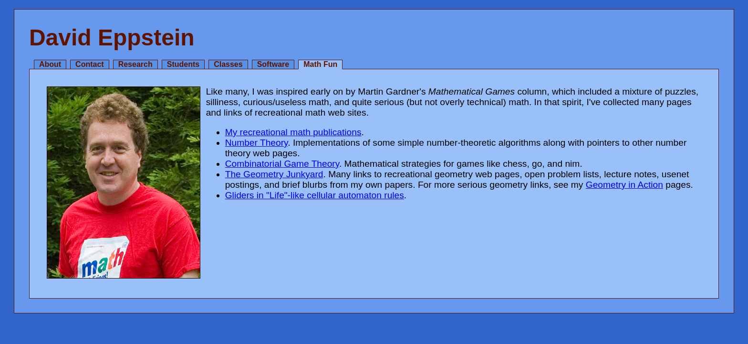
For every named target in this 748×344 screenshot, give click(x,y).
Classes (228, 64)
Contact (89, 64)
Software (273, 64)
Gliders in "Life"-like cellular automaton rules (314, 195)
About (50, 64)
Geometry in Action (624, 185)
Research (135, 64)
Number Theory (256, 143)
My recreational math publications (293, 132)
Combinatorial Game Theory (282, 164)
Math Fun (320, 64)
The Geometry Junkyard (274, 174)
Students (183, 64)
